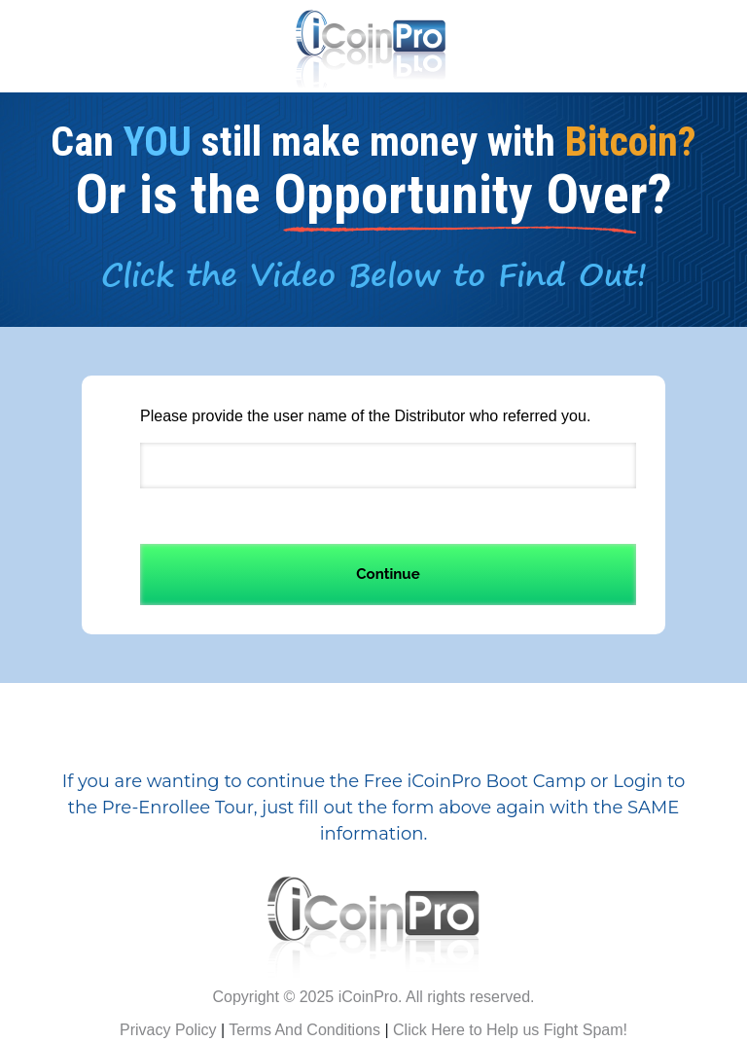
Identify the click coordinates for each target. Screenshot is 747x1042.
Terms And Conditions (304, 1030)
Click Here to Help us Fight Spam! (510, 1030)
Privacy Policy (168, 1030)
